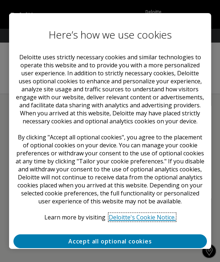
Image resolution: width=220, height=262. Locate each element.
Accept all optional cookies (110, 241)
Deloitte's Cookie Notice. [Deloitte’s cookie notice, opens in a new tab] (142, 217)
